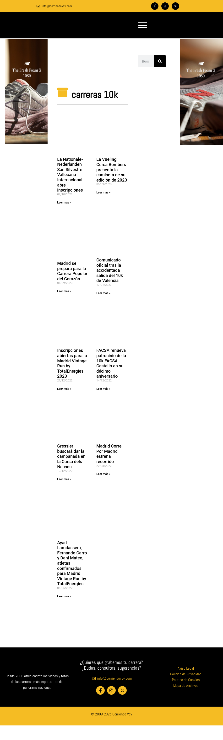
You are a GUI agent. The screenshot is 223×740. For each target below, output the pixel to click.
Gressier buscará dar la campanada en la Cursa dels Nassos (71, 456)
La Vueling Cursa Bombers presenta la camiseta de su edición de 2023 (111, 169)
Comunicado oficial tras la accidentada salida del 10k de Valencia (109, 270)
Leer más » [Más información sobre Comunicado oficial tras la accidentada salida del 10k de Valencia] (103, 293)
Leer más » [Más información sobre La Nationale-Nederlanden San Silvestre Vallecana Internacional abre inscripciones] (64, 202)
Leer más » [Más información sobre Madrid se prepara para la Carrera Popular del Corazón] (64, 291)
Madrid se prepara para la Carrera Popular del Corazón (72, 271)
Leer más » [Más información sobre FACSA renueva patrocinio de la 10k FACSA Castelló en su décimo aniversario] (103, 389)
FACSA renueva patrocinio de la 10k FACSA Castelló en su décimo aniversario (111, 363)
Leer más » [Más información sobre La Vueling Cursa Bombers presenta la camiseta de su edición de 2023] (103, 192)
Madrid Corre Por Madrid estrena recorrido (108, 453)
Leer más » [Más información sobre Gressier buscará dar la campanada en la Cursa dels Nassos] (64, 479)
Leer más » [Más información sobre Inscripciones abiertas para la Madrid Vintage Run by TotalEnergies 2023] (64, 389)
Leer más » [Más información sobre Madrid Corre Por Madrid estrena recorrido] (103, 474)
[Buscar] (160, 61)
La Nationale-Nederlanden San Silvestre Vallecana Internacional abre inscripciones (70, 175)
